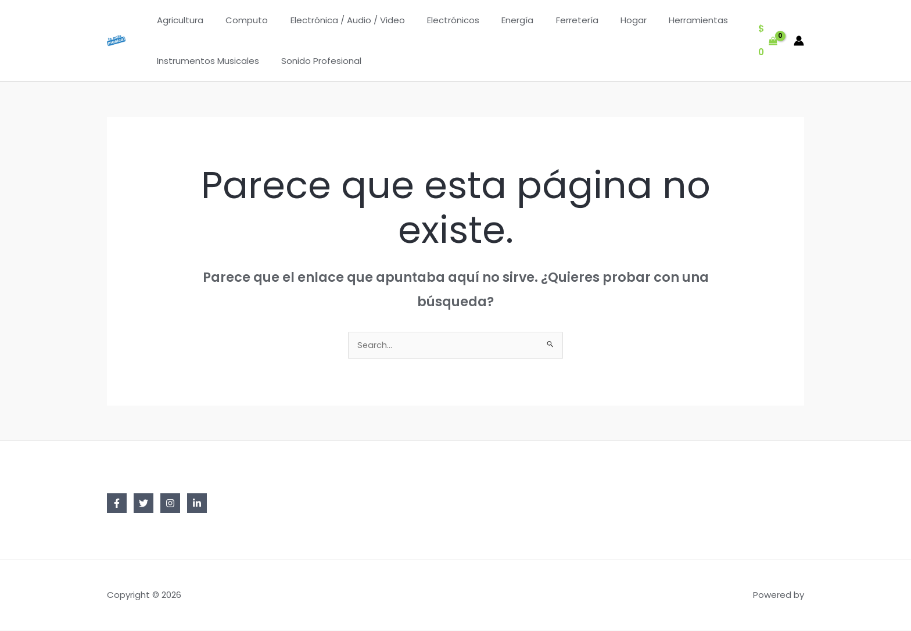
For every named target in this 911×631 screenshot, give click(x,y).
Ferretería (550, 20)
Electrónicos (436, 20)
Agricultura (178, 20)
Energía (496, 20)
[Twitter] (143, 504)
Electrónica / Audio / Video (335, 20)
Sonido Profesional (314, 61)
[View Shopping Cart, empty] (768, 41)
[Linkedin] (197, 504)
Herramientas (662, 20)
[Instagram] (170, 504)
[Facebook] (117, 504)
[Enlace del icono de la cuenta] (799, 40)
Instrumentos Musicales (206, 61)
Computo (239, 20)
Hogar (602, 20)
